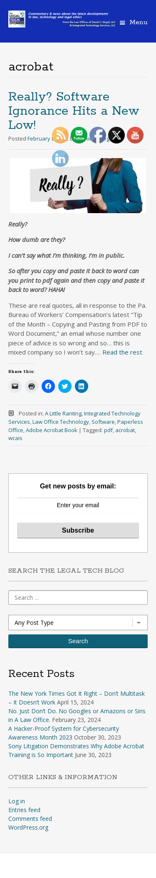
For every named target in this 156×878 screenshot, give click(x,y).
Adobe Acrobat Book (51, 430)
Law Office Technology (60, 421)
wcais (15, 438)
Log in (16, 801)
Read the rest (122, 352)
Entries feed (24, 810)
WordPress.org (28, 827)
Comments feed (30, 819)
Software (103, 421)
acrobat (125, 430)
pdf (108, 430)
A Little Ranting (63, 413)
